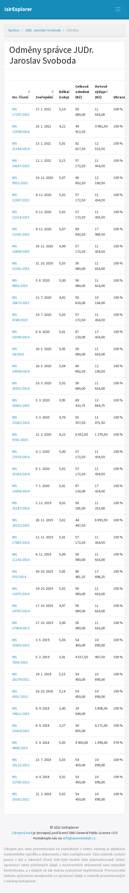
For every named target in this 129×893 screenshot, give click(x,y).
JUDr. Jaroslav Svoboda (43, 30)
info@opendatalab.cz (79, 838)
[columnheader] (21, 92)
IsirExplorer (18, 9)
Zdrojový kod (22, 832)
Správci (14, 30)
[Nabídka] (118, 9)
